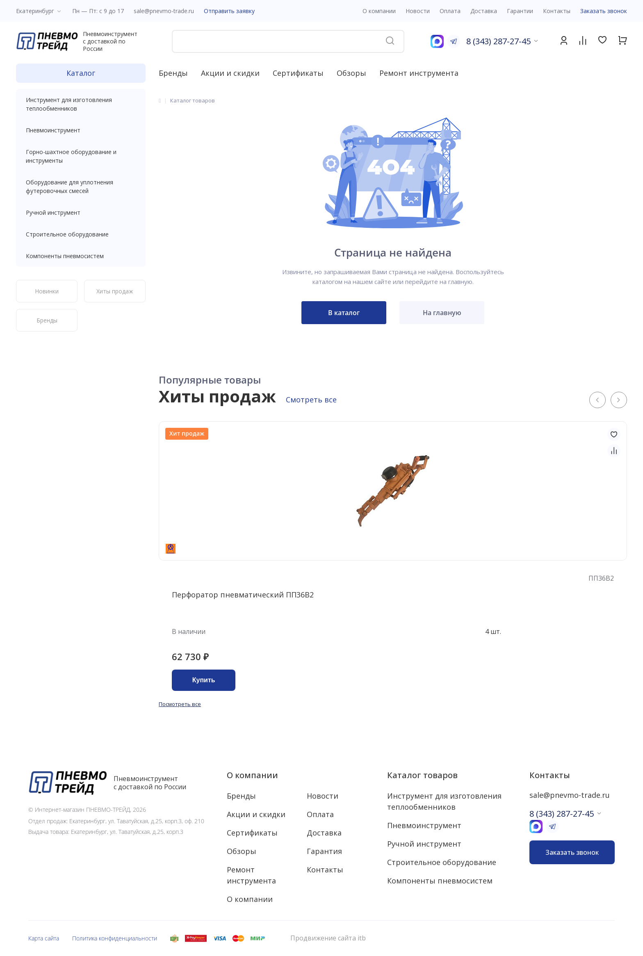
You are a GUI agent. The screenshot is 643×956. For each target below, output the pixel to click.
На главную (442, 312)
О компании (252, 775)
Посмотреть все (180, 704)
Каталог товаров (422, 775)
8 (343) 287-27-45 (498, 41)
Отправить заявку (229, 11)
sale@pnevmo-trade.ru (164, 11)
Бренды (173, 73)
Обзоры (351, 73)
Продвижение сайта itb (328, 938)
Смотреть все (311, 399)
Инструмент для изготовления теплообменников (81, 104)
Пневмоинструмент (81, 130)
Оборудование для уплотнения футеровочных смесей (81, 186)
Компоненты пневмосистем (81, 256)
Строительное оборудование (81, 234)
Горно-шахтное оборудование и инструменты (81, 156)
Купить (203, 680)
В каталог (344, 312)
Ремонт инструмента (418, 73)
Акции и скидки (230, 73)
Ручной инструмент (81, 212)
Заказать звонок (603, 11)
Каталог (80, 73)
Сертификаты (298, 73)
